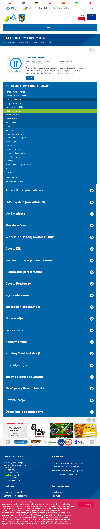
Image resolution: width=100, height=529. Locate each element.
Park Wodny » (58, 496)
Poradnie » (9, 126)
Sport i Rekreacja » (13, 157)
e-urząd (43, 8)
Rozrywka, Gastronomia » (16, 153)
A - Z (91, 50)
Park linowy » (57, 492)
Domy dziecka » (11, 122)
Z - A (86, 50)
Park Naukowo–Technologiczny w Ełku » (68, 470)
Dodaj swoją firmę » (14, 181)
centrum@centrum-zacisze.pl (41, 64)
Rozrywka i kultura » (13, 149)
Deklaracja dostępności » (14, 492)
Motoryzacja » (11, 141)
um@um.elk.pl (15, 475)
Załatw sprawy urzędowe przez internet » (69, 463)
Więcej (30, 77)
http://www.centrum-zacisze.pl (75, 64)
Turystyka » (10, 161)
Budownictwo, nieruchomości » (18, 95)
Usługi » (8, 168)
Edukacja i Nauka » (13, 99)
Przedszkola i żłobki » (14, 107)
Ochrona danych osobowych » (16, 496)
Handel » (9, 130)
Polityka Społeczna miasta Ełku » (65, 466)
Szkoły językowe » (12, 114)
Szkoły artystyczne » (13, 111)
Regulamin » (11, 177)
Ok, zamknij (86, 504)
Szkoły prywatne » (12, 118)
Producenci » (10, 145)
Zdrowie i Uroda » (12, 172)
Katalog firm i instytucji (27, 42)
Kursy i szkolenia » (13, 103)
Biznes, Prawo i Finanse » (15, 92)
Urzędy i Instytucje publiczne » (18, 164)
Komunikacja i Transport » (16, 138)
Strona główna (10, 42)
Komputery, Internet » (14, 134)
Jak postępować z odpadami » (64, 474)
